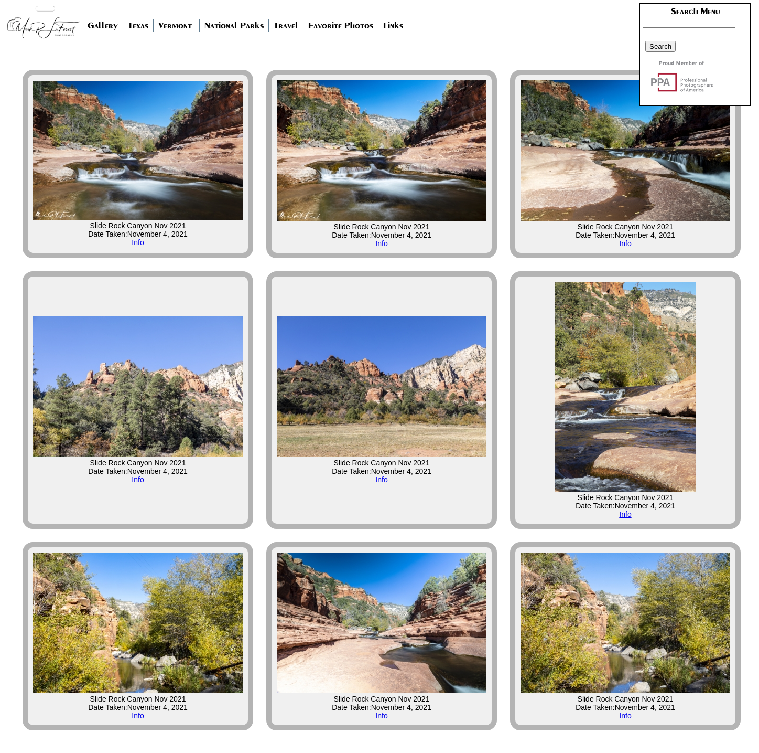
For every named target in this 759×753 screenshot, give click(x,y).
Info (138, 242)
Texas (138, 25)
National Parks (234, 25)
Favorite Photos (340, 25)
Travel (286, 25)
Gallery (103, 25)
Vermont (175, 25)
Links (393, 25)
